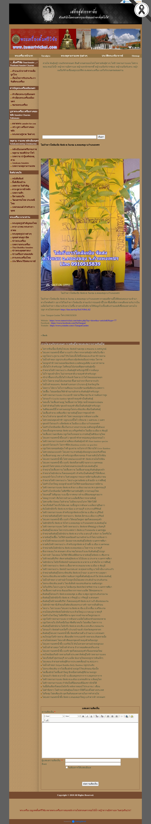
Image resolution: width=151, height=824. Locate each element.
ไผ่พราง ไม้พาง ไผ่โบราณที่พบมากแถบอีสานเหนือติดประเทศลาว (73, 388)
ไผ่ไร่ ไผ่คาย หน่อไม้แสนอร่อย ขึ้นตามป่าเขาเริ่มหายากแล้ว (70, 381)
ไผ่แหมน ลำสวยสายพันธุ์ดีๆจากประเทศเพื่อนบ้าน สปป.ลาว (70, 661)
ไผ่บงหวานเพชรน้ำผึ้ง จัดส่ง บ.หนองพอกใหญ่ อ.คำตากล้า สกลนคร (73, 697)
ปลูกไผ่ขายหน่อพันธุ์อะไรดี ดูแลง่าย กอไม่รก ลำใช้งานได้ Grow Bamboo (76, 448)
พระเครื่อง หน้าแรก (24, 56)
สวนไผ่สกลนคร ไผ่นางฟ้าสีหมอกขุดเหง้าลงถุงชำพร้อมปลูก (70, 640)
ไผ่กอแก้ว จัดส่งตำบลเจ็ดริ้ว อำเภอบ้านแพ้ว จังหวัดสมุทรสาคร (71, 629)
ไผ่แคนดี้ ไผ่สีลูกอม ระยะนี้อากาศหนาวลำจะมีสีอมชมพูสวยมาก (72, 494)
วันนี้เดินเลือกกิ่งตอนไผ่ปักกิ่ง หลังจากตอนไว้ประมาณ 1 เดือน (71, 686)
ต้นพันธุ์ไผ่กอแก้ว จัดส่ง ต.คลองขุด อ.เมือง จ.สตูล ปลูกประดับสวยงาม (75, 594)
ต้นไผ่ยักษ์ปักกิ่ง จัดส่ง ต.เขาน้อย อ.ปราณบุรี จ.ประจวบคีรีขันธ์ (71, 509)
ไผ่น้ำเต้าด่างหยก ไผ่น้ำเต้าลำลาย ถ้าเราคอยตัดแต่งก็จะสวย (70, 647)
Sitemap (136, 56)
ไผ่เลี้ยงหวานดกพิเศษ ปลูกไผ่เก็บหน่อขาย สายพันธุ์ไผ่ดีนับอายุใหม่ (73, 434)
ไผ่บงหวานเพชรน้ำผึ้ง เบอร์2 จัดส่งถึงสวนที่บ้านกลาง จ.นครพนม (72, 462)
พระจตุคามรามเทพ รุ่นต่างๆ (74, 56)
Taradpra (45, 56)
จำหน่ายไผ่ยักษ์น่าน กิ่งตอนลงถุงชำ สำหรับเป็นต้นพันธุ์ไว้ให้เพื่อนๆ (73, 473)
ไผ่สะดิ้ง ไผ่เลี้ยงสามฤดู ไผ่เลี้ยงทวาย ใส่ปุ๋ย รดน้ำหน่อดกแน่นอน (72, 402)
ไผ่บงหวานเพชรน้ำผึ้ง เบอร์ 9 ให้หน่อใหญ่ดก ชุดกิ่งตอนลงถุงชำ (72, 519)
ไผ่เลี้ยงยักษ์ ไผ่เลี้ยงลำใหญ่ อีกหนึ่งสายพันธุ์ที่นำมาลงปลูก (69, 672)
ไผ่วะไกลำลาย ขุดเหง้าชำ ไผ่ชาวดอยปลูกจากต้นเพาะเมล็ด (70, 416)
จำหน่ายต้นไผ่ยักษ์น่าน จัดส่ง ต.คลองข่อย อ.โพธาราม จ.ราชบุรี (72, 548)
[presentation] (87, 775)
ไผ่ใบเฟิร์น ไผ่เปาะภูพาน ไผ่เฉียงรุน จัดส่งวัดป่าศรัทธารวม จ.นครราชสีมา (77, 587)
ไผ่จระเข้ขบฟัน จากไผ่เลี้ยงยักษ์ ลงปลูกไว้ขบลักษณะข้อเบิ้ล (70, 669)
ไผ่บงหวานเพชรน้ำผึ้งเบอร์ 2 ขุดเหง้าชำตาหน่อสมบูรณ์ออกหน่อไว (73, 438)
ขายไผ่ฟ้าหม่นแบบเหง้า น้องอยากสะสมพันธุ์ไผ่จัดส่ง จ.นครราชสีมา (74, 541)
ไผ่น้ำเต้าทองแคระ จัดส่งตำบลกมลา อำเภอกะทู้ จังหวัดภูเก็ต (70, 384)
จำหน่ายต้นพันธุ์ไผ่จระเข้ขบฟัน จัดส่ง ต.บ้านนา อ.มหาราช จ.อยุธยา (74, 573)
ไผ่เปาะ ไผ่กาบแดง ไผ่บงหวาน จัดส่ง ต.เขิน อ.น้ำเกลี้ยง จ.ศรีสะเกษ (73, 608)
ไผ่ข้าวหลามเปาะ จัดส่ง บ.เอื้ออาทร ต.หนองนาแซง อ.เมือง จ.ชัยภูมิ (73, 565)
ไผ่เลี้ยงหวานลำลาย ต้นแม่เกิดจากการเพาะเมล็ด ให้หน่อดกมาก (72, 590)
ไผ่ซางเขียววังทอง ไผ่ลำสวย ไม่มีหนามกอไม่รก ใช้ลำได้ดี (69, 502)
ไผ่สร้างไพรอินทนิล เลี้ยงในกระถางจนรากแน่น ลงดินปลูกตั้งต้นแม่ (73, 427)
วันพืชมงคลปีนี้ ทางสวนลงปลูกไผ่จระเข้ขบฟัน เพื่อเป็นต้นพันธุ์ (71, 409)
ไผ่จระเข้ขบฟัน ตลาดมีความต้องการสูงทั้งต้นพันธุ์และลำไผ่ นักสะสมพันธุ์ (76, 576)
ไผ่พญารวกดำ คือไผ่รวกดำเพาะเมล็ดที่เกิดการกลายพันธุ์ (69, 498)
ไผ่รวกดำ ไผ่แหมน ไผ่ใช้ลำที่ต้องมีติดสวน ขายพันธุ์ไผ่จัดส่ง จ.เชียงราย (75, 555)
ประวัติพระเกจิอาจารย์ (112, 56)
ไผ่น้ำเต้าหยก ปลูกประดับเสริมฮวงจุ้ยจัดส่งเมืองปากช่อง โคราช (72, 359)
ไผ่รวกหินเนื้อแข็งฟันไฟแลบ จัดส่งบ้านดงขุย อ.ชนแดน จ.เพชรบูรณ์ (74, 349)
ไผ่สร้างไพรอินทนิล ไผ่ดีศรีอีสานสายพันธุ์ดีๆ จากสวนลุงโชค (70, 491)
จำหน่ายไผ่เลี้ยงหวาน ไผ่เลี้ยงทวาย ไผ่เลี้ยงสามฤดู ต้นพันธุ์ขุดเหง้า (73, 470)
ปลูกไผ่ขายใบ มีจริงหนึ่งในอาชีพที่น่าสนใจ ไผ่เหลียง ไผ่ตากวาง (72, 622)
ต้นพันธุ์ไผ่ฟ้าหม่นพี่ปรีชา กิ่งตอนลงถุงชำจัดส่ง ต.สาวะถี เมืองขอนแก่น (75, 601)
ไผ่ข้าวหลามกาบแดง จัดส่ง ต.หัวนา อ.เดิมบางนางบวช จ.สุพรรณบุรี (74, 487)
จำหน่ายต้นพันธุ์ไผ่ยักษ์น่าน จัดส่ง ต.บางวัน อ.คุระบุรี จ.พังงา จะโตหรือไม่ (76, 534)
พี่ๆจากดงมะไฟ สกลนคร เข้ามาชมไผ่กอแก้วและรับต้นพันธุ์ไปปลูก (73, 551)
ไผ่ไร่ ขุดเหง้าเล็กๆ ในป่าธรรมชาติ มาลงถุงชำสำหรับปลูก (69, 374)
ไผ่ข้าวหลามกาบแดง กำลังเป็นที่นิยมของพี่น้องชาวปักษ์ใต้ (69, 683)
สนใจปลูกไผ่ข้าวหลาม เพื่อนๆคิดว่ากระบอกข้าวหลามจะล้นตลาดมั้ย (74, 637)
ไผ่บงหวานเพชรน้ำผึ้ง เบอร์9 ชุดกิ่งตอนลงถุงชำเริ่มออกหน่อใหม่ (72, 651)
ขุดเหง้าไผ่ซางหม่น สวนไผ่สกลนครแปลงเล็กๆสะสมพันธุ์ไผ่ (70, 466)
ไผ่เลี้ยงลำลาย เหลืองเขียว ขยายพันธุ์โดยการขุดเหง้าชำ (68, 413)
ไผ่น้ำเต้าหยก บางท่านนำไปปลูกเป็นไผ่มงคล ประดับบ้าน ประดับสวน (74, 580)
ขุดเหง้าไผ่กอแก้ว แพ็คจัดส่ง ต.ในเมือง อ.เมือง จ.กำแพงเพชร (71, 423)
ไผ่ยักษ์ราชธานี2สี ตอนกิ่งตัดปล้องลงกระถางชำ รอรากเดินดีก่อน (72, 605)
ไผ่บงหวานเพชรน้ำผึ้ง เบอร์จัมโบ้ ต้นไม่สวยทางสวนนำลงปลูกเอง (72, 644)
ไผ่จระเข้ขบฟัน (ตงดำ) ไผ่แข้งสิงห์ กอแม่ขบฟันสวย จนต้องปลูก (72, 583)
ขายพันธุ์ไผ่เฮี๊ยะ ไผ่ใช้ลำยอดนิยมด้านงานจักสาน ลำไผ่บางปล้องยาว (74, 537)
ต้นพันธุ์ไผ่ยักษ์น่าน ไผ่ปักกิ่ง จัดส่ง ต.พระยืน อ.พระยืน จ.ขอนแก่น (73, 626)
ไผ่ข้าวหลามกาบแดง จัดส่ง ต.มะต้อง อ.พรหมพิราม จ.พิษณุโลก (72, 679)
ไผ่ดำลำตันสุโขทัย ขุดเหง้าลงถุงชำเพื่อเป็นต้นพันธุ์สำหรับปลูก (71, 406)
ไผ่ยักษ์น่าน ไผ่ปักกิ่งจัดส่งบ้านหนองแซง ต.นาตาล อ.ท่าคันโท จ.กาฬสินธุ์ (76, 562)
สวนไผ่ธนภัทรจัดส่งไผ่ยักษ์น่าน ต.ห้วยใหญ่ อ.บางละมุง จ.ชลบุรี (72, 612)
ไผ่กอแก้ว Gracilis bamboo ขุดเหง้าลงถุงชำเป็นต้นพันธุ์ (67, 398)
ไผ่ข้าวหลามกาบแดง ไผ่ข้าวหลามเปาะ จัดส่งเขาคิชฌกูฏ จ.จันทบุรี (73, 526)
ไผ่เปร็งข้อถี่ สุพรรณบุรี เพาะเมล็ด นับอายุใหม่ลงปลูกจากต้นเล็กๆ (72, 658)
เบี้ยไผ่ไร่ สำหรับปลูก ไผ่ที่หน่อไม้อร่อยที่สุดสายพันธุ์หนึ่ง (68, 367)
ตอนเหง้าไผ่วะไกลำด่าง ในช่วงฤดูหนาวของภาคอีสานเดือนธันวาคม (74, 477)
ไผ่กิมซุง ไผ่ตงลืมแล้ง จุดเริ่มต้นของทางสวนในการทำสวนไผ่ (70, 693)
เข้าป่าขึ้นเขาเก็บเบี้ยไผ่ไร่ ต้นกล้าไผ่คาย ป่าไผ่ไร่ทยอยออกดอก (72, 377)
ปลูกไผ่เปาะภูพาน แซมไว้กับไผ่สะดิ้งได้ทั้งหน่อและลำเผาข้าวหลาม (73, 356)
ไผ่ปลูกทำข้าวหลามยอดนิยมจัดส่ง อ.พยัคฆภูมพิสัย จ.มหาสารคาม (73, 363)
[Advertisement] (90, 81)
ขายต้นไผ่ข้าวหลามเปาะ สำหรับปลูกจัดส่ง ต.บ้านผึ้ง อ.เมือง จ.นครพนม (75, 544)
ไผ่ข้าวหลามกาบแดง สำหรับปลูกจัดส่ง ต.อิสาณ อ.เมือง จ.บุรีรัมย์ (72, 512)
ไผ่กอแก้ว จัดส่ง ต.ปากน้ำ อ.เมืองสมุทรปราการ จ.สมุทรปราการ (72, 676)
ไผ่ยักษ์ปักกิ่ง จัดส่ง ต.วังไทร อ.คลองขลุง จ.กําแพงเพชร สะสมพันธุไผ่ (74, 523)
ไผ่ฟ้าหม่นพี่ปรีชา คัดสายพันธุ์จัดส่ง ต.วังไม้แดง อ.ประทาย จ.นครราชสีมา (77, 558)
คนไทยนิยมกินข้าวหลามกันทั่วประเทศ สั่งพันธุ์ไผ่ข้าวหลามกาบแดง (74, 654)
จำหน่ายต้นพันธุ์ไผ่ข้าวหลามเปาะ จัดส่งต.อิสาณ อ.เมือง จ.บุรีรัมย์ (73, 516)
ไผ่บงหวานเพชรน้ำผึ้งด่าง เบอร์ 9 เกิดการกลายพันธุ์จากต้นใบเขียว (73, 352)
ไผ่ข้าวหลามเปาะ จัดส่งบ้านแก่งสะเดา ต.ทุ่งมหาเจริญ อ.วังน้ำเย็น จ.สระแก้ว (78, 569)
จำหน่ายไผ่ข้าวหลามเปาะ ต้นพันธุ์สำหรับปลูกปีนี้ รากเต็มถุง (70, 370)
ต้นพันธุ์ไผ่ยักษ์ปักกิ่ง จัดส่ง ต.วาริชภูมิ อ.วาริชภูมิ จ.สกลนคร (70, 597)
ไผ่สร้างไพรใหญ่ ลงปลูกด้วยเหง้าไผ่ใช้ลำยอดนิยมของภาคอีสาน (72, 484)
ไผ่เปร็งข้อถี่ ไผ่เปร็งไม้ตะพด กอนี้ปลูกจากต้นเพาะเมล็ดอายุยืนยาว (73, 505)
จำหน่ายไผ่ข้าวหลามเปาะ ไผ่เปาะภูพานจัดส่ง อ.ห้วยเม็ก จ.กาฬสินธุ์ (74, 480)
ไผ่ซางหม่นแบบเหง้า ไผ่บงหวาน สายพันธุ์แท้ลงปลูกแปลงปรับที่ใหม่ (74, 452)
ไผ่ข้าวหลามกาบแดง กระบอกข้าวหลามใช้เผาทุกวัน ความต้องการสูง (74, 395)
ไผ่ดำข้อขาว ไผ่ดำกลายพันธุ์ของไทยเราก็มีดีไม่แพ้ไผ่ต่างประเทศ (73, 690)
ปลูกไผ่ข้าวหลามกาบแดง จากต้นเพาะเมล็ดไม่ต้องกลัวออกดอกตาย (74, 619)
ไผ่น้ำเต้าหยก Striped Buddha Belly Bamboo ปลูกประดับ (68, 665)
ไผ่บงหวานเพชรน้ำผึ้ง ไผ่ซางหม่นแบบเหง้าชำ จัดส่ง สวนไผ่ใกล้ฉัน (73, 459)
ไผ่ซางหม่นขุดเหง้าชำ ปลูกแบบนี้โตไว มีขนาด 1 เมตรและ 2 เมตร (73, 420)
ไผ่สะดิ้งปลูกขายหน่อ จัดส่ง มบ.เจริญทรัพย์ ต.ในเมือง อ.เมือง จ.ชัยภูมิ (75, 430)
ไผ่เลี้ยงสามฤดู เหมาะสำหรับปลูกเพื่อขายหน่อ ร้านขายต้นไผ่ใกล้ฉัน (74, 455)
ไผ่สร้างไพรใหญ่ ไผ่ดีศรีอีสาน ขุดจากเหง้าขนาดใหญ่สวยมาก (71, 615)
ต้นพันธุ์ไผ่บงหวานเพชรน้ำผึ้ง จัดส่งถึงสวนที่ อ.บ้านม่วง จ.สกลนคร (73, 633)
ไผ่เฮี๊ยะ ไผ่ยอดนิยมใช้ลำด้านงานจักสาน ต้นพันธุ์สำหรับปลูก (70, 391)
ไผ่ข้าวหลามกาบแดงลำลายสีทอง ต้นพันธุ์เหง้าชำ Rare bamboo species (75, 441)
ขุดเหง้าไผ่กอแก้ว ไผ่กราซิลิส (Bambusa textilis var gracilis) (69, 445)
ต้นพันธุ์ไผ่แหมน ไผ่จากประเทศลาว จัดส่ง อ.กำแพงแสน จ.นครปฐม (74, 530)
